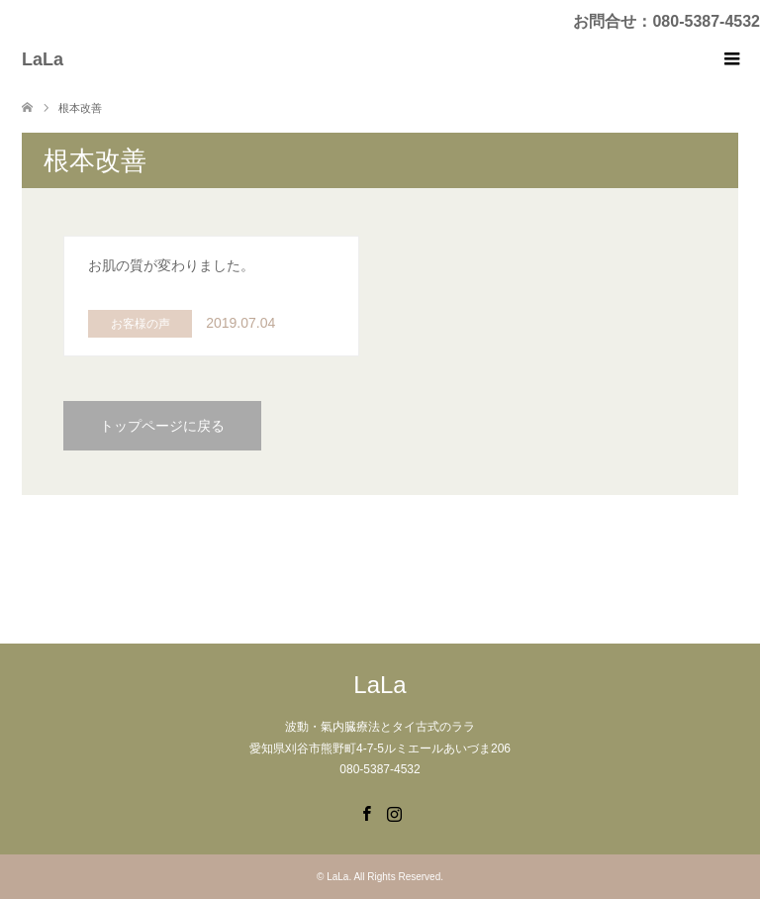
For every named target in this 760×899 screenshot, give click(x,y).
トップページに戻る (162, 426)
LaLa (42, 59)
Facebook (366, 812)
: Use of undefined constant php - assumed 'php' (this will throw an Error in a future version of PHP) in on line (211, 296)
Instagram (394, 812)
